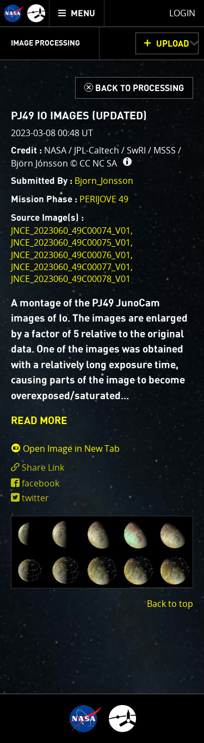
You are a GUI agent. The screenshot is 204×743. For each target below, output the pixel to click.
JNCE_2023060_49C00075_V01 (71, 242)
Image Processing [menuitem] (45, 43)
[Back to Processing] (134, 88)
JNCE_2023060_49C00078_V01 (71, 279)
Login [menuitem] (182, 13)
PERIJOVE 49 (103, 199)
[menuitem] (77, 13)
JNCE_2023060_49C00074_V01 (71, 230)
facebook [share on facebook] (40, 483)
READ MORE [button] (39, 421)
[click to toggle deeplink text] (102, 468)
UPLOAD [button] (172, 44)
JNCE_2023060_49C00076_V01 (71, 255)
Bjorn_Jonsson (104, 181)
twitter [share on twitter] (35, 498)
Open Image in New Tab (65, 448)
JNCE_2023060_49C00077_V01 (71, 267)
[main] (102, 371)
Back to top (170, 603)
